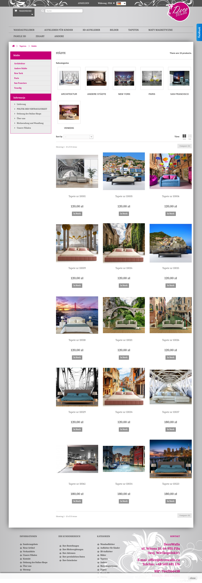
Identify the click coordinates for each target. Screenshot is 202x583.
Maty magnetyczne (161, 30)
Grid (184, 137)
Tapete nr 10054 (123, 483)
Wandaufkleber (24, 30)
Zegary (40, 36)
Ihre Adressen (68, 553)
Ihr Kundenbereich (69, 536)
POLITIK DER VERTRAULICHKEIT (31, 109)
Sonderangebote (30, 544)
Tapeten (133, 30)
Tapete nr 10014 (123, 268)
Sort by (59, 136)
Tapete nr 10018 (77, 340)
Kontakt (26, 559)
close (193, 578)
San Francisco (20, 83)
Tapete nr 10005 (124, 196)
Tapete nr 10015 (170, 268)
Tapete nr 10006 (170, 196)
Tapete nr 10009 (77, 268)
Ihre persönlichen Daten (73, 557)
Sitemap (26, 569)
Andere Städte (20, 68)
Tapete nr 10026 (170, 340)
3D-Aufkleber (91, 30)
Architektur (19, 63)
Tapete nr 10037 (170, 411)
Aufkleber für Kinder (58, 30)
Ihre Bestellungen (70, 546)
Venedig (17, 88)
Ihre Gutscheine (69, 560)
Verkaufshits (29, 551)
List (190, 137)
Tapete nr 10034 (123, 411)
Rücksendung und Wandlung (30, 123)
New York (18, 73)
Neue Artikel (29, 548)
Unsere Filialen (23, 128)
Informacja (19, 97)
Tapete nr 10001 (77, 196)
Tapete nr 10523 (170, 483)
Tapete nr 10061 (77, 483)
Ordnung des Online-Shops (28, 114)
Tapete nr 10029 (77, 411)
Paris (16, 78)
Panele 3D (20, 36)
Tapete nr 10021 (124, 340)
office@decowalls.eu (164, 560)
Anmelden (83, 3)
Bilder (114, 30)
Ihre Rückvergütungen (72, 549)
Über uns (20, 118)
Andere (59, 36)
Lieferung (21, 104)
